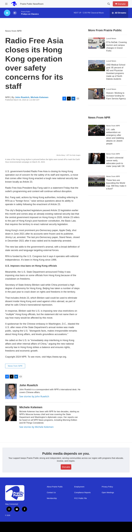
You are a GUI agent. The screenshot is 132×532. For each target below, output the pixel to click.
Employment (79, 487)
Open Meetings (108, 493)
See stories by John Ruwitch (34, 396)
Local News (111, 38)
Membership (52, 498)
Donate (122, 4)
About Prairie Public (55, 487)
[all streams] (119, 13)
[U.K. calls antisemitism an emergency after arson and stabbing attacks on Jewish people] (96, 130)
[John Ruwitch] (11, 391)
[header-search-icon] (108, 4)
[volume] (15, 13)
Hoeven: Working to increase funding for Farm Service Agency (116, 96)
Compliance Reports (82, 493)
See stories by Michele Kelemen (36, 426)
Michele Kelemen (39, 97)
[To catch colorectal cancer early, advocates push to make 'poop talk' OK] (96, 158)
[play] (7, 12)
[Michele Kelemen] (11, 413)
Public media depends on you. (66, 453)
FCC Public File (80, 498)
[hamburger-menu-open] (6, 3)
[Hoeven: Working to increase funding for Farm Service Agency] (96, 93)
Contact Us (51, 493)
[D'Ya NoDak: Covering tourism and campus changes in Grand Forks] (96, 43)
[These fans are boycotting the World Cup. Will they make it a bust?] (96, 181)
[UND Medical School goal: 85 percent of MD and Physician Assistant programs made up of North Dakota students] (96, 65)
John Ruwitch (22, 97)
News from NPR (13, 31)
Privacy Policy (107, 487)
